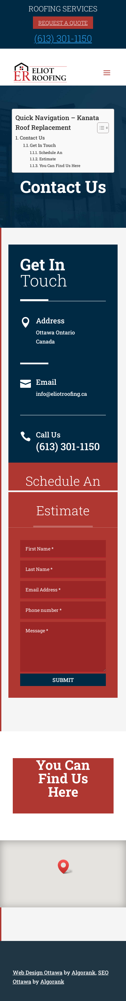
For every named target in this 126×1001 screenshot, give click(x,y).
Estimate (47, 158)
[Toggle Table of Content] (99, 128)
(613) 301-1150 (63, 38)
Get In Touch (43, 145)
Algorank (83, 972)
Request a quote (63, 22)
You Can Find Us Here (59, 165)
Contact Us (32, 138)
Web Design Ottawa (37, 972)
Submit (63, 679)
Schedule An (50, 152)
